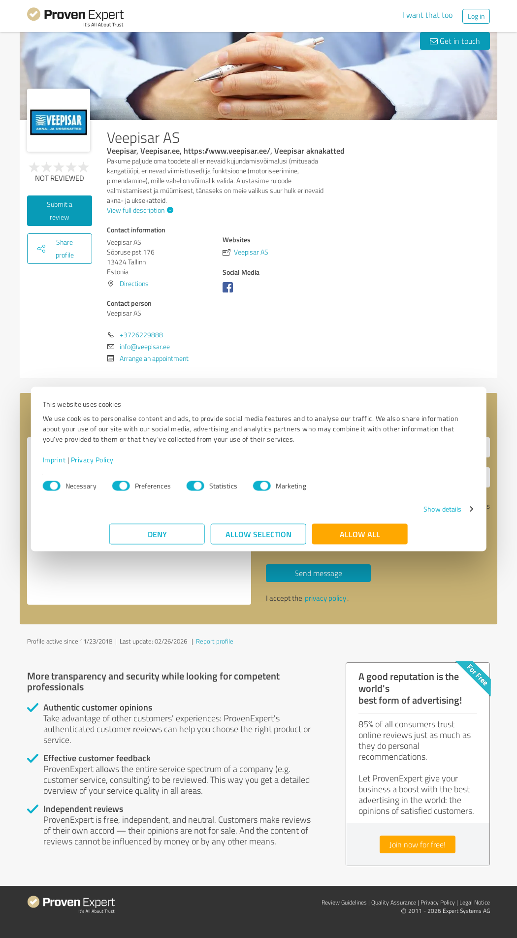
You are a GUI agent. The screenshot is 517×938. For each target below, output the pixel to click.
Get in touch (455, 40)
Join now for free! (417, 844)
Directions (134, 283)
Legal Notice (474, 902)
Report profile (214, 641)
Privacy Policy (158, 464)
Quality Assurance (393, 902)
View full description (139, 210)
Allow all (360, 539)
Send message (318, 573)
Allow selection (258, 539)
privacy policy (325, 598)
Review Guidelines (344, 902)
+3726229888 (141, 334)
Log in (476, 16)
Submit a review (59, 210)
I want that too (427, 14)
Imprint (120, 464)
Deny (157, 539)
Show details (376, 513)
